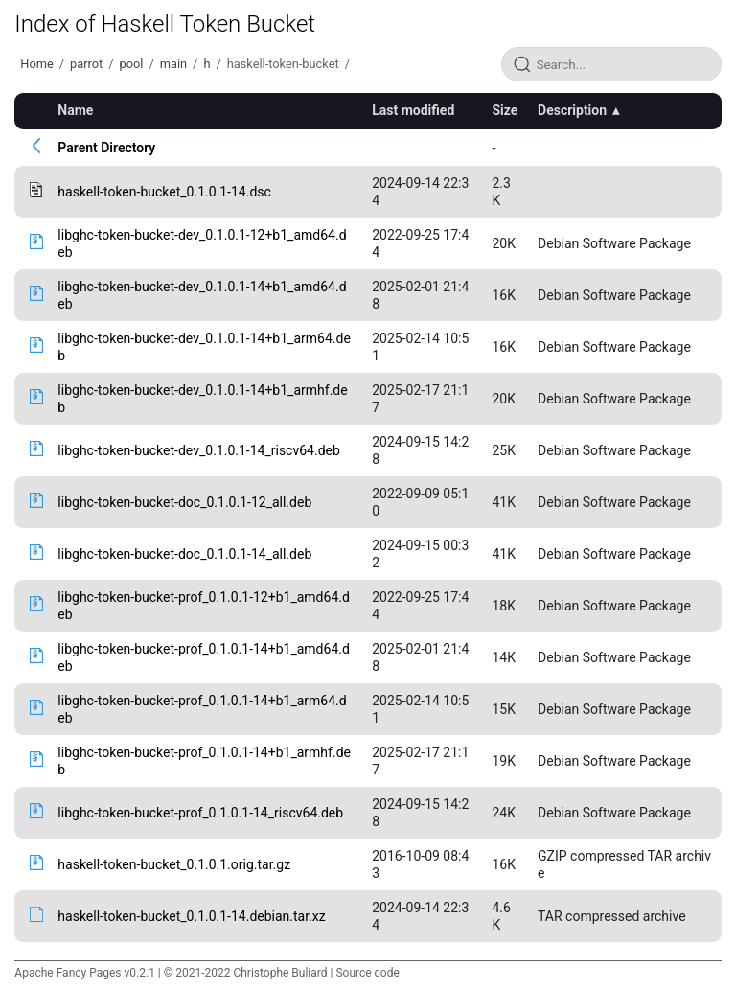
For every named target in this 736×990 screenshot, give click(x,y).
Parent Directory (106, 147)
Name (75, 110)
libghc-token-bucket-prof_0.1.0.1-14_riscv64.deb (200, 812)
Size (505, 110)
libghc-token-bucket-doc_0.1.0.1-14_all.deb (184, 554)
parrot (86, 64)
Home (36, 64)
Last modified (413, 110)
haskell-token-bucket (283, 64)
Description (572, 110)
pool (132, 64)
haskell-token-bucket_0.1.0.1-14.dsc (164, 191)
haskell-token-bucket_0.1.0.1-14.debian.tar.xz (191, 916)
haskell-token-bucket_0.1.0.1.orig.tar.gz (174, 864)
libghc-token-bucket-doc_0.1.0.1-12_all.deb (184, 502)
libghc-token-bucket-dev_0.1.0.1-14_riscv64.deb (198, 450)
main (173, 64)
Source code (367, 972)
